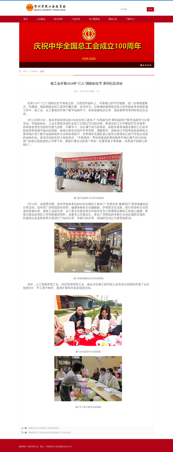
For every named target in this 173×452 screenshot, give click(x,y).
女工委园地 (94, 19)
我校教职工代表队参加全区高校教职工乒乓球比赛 (49, 433)
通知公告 (112, 19)
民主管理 (58, 19)
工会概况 (41, 19)
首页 (25, 19)
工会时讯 (75, 19)
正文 (42, 71)
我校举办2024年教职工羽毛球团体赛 (44, 428)
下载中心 (130, 19)
